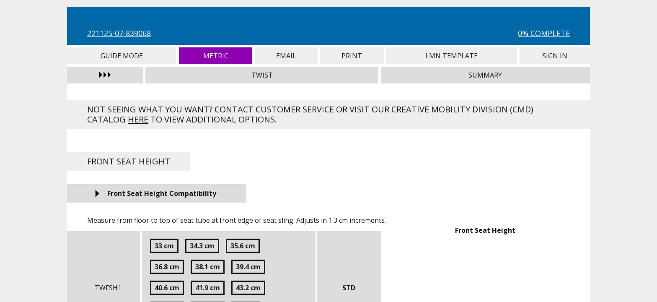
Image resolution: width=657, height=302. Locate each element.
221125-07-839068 (119, 33)
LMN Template (451, 55)
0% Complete (544, 33)
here (138, 119)
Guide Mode (121, 55)
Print (352, 55)
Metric (215, 55)
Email (286, 55)
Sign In (555, 55)
